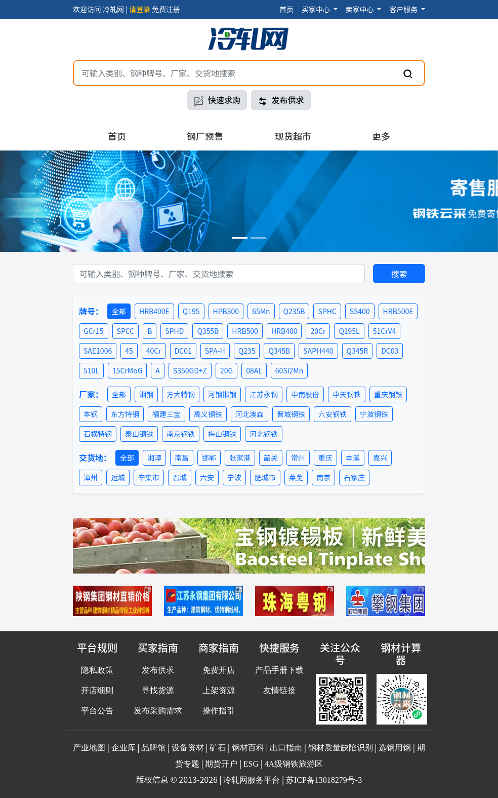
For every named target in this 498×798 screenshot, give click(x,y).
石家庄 (354, 477)
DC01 (183, 351)
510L (91, 370)
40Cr (153, 351)
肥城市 (265, 477)
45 (129, 351)
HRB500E (398, 311)
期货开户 (221, 763)
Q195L (349, 331)
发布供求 (281, 100)
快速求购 (217, 100)
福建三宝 (166, 414)
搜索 (399, 274)
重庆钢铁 (388, 394)
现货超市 (293, 135)
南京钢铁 (181, 434)
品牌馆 (153, 747)
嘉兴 (380, 457)
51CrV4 (384, 331)
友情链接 (279, 690)
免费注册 (166, 9)
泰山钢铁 (139, 434)
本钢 (91, 414)
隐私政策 (97, 670)
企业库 (123, 747)
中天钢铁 (347, 394)
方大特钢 (181, 394)
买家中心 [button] (316, 9)
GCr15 (94, 331)
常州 (298, 457)
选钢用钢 (395, 747)
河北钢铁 (264, 434)
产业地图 (89, 747)
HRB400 (284, 331)
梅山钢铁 (222, 434)
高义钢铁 (208, 414)
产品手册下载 (279, 670)
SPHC (327, 311)
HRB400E (154, 311)
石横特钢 (98, 434)
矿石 (218, 747)
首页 (286, 9)
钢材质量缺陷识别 (340, 747)
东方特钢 (125, 414)
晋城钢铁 (291, 414)
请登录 (139, 9)
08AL (254, 370)
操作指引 (218, 710)
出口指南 (286, 747)
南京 (323, 477)
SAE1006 (98, 351)
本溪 (353, 457)
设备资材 (188, 747)
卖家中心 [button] (361, 9)
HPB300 (226, 311)
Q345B (279, 351)
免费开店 (218, 670)
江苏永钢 (264, 394)
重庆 (325, 457)
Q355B (208, 331)
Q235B (294, 311)
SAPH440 (318, 351)
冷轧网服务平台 (251, 780)
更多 (381, 135)
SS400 (360, 311)
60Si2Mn (289, 370)
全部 (119, 311)
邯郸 (209, 457)
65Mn (261, 311)
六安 (207, 477)
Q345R (357, 351)
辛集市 (148, 477)
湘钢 (146, 394)
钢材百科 (248, 747)
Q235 (247, 351)
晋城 (180, 477)
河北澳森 (249, 414)
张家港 (240, 457)
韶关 (271, 457)
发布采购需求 (158, 710)
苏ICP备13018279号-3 (324, 780)
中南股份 (305, 394)
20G (226, 370)
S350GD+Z (190, 370)
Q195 (191, 311)
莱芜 (296, 477)
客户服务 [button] (404, 9)
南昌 (182, 457)
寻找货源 (158, 690)
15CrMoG (127, 370)
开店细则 (97, 690)
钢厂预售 (205, 135)
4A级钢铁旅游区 (294, 763)
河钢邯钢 (222, 394)
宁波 (234, 477)
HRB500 (245, 331)
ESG (251, 763)
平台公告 (97, 710)
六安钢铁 (332, 414)
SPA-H (215, 351)
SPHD (174, 331)
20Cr (317, 331)
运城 (118, 477)
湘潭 (154, 457)
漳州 (91, 477)
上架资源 (218, 690)
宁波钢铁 (374, 414)
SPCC (126, 331)
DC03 (389, 351)
